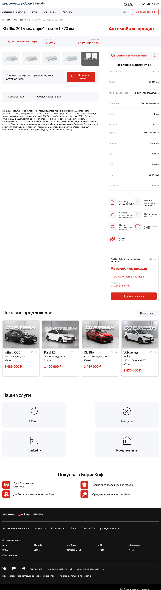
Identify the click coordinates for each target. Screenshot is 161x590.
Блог (73, 499)
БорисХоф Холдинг (19, 577)
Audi (4, 516)
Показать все (147, 313)
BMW (5, 520)
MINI (100, 516)
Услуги (34, 11)
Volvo (131, 520)
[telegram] (23, 540)
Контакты (67, 11)
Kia (15, 19)
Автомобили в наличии (14, 11)
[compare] (124, 12)
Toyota (100, 520)
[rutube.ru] (14, 540)
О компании (50, 11)
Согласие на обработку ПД (90, 539)
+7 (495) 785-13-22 (148, 4)
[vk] (4, 539)
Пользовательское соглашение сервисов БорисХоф (28, 546)
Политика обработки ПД (59, 539)
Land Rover (71, 516)
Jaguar (37, 520)
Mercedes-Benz (73, 520)
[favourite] (115, 12)
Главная (6, 19)
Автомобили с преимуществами (100, 499)
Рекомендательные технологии (75, 546)
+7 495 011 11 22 (88, 43)
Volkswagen (134, 516)
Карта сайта (36, 539)
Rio (21, 19)
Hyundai (38, 516)
